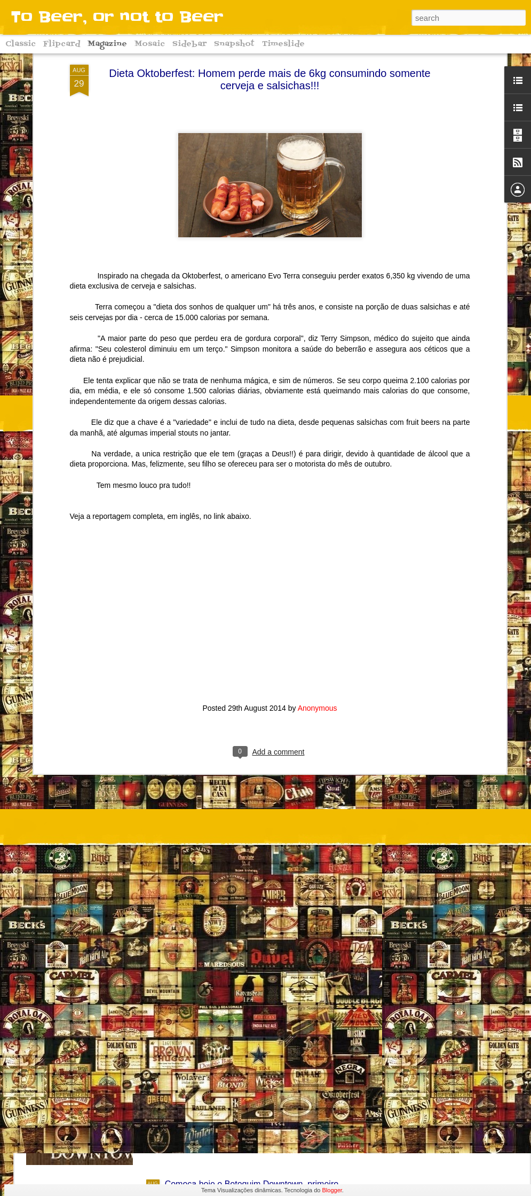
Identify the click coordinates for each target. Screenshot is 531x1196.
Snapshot (234, 44)
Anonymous (317, 638)
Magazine (107, 44)
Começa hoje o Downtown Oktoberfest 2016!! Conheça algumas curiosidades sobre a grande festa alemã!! (264, 1072)
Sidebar (189, 44)
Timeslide (283, 44)
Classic (20, 44)
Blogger (332, 1190)
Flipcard (61, 44)
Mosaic (149, 44)
